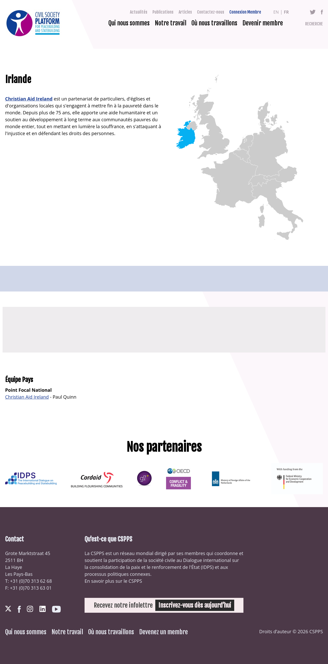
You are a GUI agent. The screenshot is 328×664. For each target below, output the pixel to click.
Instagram (30, 609)
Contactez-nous (210, 12)
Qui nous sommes (129, 23)
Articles (185, 12)
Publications (162, 12)
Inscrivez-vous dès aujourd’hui (194, 605)
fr (286, 12)
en (276, 12)
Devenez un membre (163, 632)
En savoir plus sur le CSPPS (113, 581)
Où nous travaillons (214, 23)
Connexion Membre (245, 12)
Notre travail (170, 23)
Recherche (314, 23)
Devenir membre (262, 23)
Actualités (138, 12)
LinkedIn (42, 609)
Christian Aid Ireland (29, 99)
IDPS (207, 567)
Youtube (56, 609)
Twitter (313, 12)
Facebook (322, 12)
